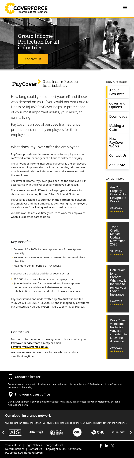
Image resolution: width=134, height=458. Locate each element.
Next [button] (130, 432)
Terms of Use (13, 445)
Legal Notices (33, 445)
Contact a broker (27, 377)
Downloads (118, 116)
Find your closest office (32, 394)
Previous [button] (3, 432)
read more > (116, 211)
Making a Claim (116, 127)
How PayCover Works (116, 142)
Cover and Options (117, 105)
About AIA (117, 164)
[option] (15, 432)
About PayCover (116, 92)
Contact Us (33, 59)
